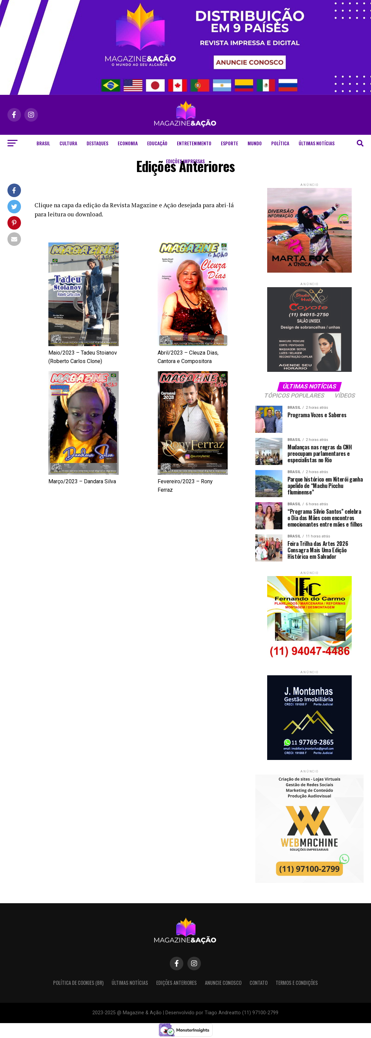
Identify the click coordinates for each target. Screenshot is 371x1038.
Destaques (97, 143)
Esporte (229, 143)
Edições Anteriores (176, 982)
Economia (128, 143)
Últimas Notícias (316, 143)
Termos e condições (297, 982)
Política (280, 143)
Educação (157, 143)
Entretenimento (194, 143)
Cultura (68, 143)
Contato (259, 982)
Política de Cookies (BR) (78, 982)
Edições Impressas (185, 161)
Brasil (43, 143)
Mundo (255, 143)
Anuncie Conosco (223, 982)
